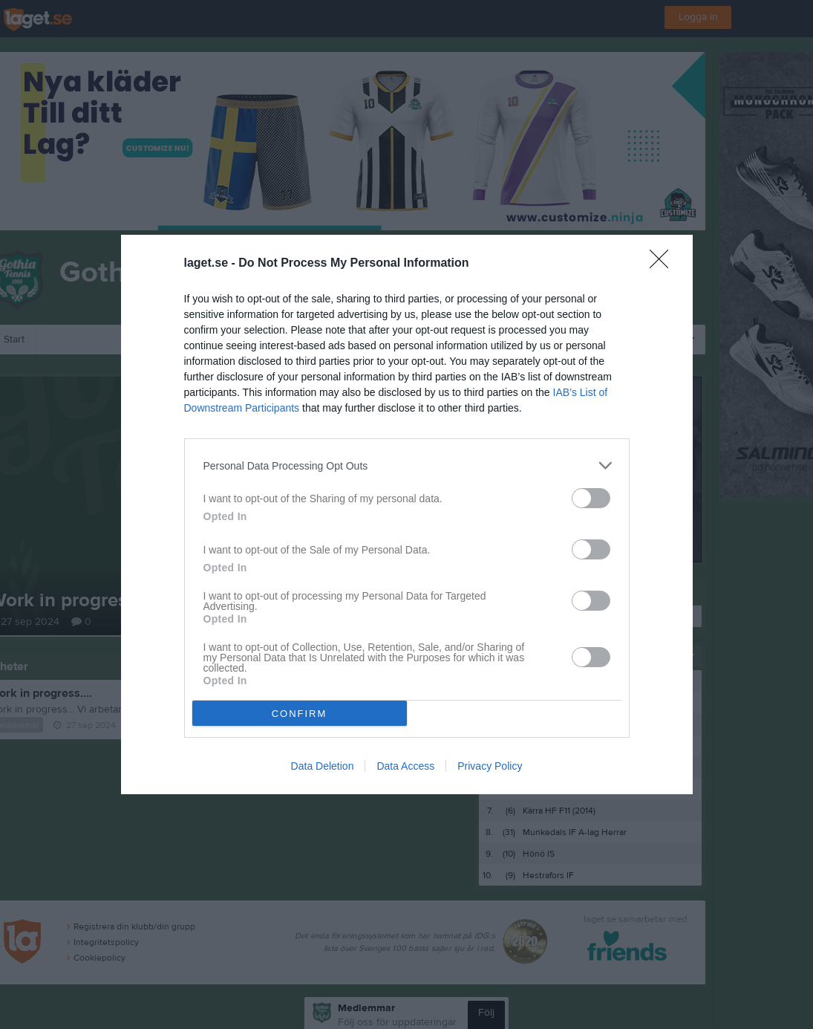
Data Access (405, 766)
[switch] (591, 498)
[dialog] (407, 514)
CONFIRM (299, 713)
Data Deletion (322, 766)
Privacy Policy (489, 766)
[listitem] (406, 465)
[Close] (664, 264)
